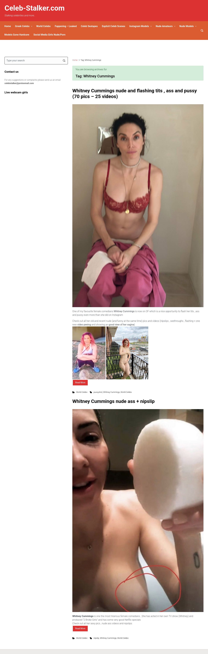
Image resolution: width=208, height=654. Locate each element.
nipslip (96, 638)
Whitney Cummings (111, 392)
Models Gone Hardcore (16, 34)
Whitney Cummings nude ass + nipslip (113, 401)
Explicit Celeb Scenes (113, 26)
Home (7, 26)
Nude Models (186, 26)
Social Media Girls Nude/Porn (49, 34)
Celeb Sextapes (89, 26)
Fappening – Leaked (66, 26)
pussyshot (98, 392)
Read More (80, 382)
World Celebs (43, 26)
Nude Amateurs (164, 26)
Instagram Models (139, 26)
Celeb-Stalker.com (35, 8)
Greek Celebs (22, 26)
